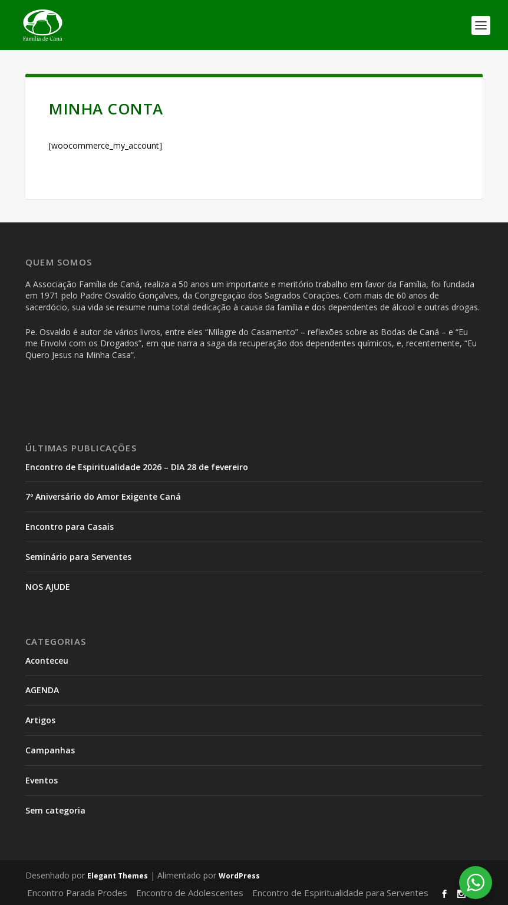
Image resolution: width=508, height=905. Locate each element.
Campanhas (50, 750)
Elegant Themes (117, 876)
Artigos (40, 720)
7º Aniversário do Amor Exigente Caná (103, 496)
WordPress (239, 876)
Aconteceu (46, 660)
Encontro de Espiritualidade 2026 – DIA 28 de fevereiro (136, 467)
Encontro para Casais (69, 526)
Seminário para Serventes (78, 556)
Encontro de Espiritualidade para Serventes (340, 893)
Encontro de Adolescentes (189, 893)
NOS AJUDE (47, 586)
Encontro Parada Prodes (77, 893)
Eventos (41, 780)
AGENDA (42, 690)
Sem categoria (55, 810)
